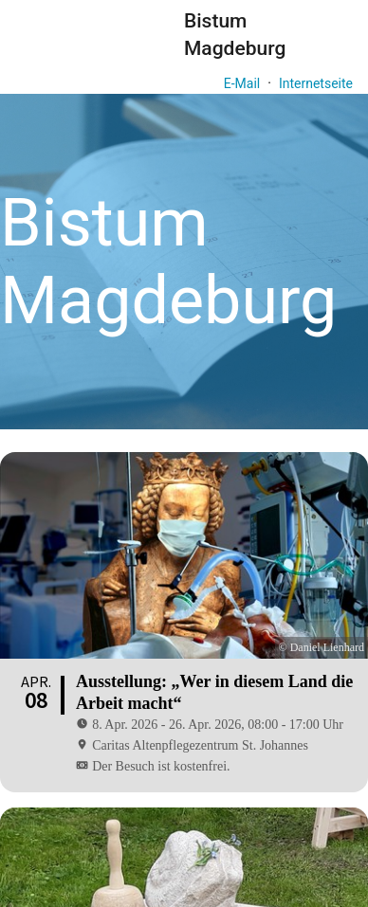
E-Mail (242, 83)
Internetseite (316, 83)
